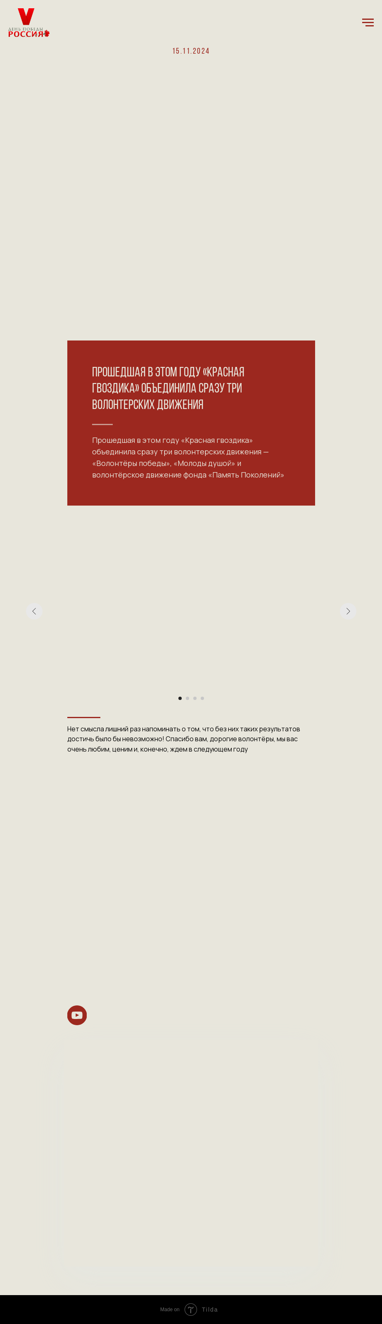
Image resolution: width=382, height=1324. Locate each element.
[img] (77, 1015)
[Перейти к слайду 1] (180, 698)
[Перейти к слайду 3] (195, 698)
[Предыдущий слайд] (34, 611)
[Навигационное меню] (368, 23)
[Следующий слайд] (348, 611)
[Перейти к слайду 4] (202, 698)
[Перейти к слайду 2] (187, 698)
